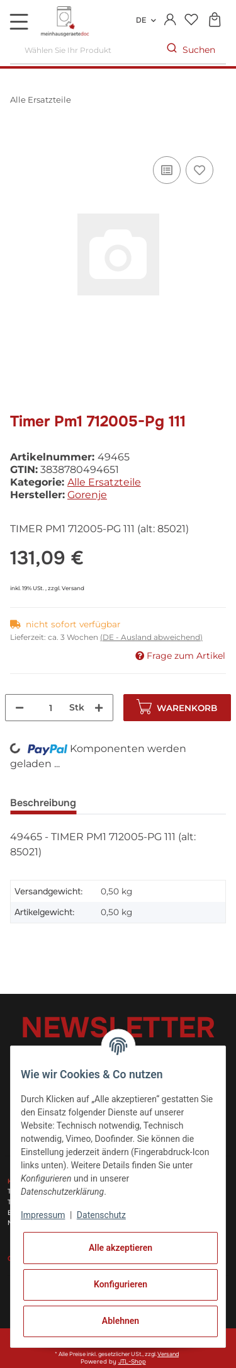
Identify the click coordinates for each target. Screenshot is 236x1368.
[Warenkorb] (214, 20)
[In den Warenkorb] (20, 139)
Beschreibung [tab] (43, 802)
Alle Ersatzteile (104, 482)
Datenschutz (101, 1215)
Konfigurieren (120, 1284)
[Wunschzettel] (191, 20)
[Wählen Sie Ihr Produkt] (83, 50)
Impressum (43, 1215)
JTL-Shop (132, 1361)
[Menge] (51, 708)
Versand (73, 587)
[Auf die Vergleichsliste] (167, 170)
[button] (170, 20)
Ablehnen (120, 1321)
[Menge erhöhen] (99, 708)
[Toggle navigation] (19, 21)
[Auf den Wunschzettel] (199, 170)
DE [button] (141, 20)
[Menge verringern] (19, 708)
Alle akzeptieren (120, 1248)
